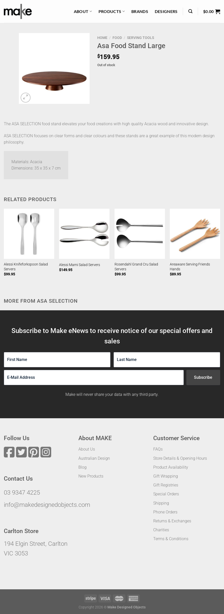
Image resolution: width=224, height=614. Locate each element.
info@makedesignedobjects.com (47, 504)
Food (117, 38)
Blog (82, 467)
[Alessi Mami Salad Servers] (84, 234)
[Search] (190, 11)
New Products (90, 476)
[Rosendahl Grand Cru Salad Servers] (140, 234)
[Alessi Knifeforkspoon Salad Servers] (29, 234)
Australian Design (94, 458)
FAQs (158, 449)
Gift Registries (165, 485)
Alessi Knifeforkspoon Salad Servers (26, 266)
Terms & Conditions (170, 538)
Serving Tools (140, 38)
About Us (86, 449)
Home (102, 38)
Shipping (161, 503)
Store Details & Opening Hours (180, 458)
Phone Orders (165, 512)
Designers (166, 11)
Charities (161, 529)
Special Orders (166, 494)
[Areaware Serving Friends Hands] (195, 234)
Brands (139, 11)
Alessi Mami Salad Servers (79, 265)
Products (112, 11)
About (83, 11)
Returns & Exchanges (172, 521)
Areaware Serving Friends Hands (190, 266)
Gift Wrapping (165, 476)
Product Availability (170, 467)
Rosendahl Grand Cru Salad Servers (136, 266)
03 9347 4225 (22, 492)
